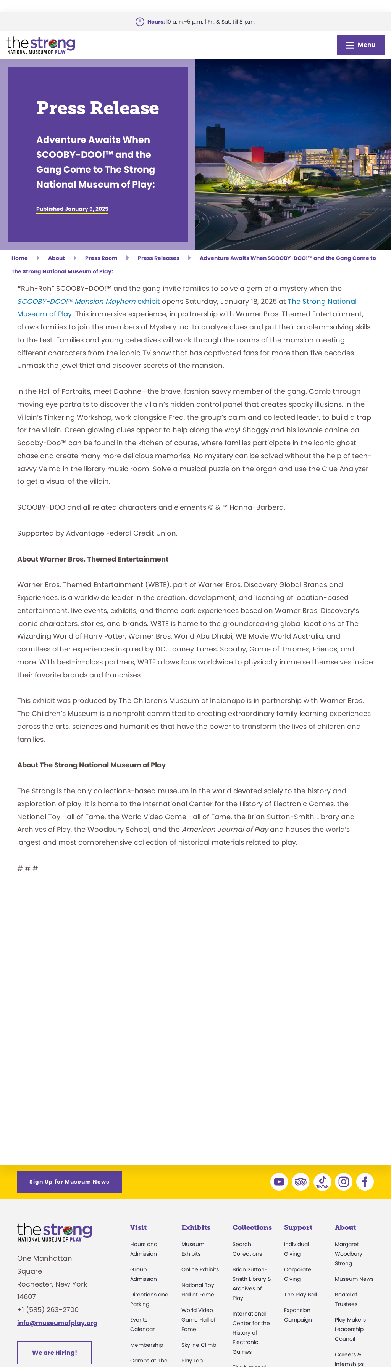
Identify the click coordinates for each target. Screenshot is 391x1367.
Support (298, 1227)
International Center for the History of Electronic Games (251, 1333)
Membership (146, 1345)
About (345, 1227)
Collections (252, 1227)
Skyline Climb (198, 1345)
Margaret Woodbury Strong (348, 1253)
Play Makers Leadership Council (350, 1329)
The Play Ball (300, 1294)
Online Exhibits (200, 1269)
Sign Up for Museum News (69, 1182)
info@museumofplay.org (57, 1323)
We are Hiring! (54, 1352)
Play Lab (192, 1360)
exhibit (88, 301)
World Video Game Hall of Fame (198, 1319)
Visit (138, 1227)
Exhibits (195, 1227)
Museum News (354, 1279)
